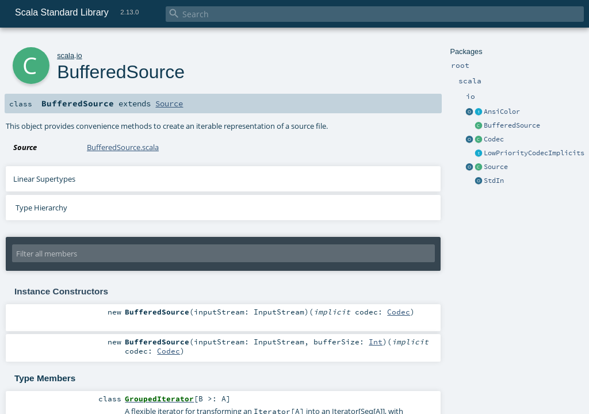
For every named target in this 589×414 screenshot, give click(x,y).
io (79, 55)
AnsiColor (502, 112)
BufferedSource (512, 125)
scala (65, 55)
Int (376, 341)
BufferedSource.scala (123, 147)
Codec (494, 139)
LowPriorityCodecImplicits (534, 153)
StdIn (494, 181)
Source (496, 167)
